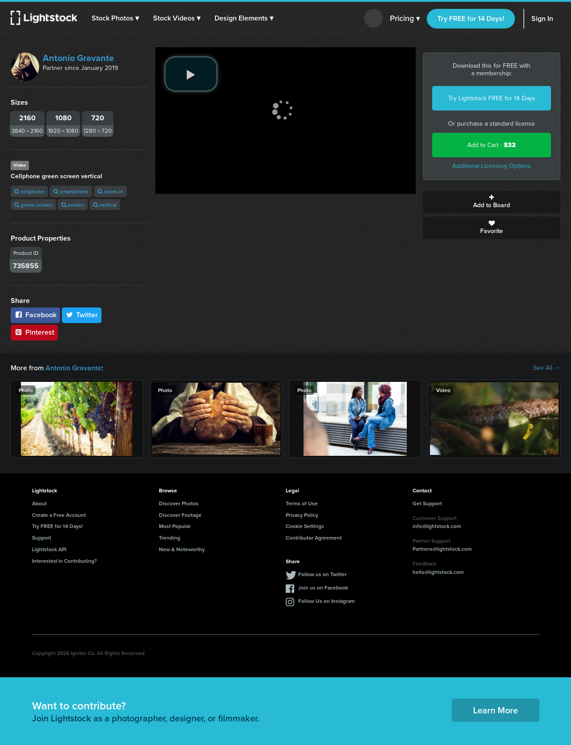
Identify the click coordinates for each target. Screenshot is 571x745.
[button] (115, 18)
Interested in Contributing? (64, 561)
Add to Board (491, 201)
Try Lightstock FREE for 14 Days (491, 98)
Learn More (495, 710)
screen (72, 205)
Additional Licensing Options (491, 166)
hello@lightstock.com (438, 572)
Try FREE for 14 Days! (470, 18)
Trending (169, 537)
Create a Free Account (59, 515)
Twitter (81, 315)
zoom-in (110, 191)
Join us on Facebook (323, 587)
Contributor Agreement (314, 537)
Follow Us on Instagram (326, 601)
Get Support (427, 503)
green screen (33, 205)
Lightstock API (49, 549)
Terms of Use (302, 503)
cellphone (29, 191)
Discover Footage (180, 515)
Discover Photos (178, 503)
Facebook (35, 315)
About (39, 503)
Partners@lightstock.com (442, 549)
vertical (105, 205)
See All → (546, 368)
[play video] (191, 74)
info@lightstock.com (437, 526)
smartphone (71, 191)
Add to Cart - (491, 145)
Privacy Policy (302, 515)
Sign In (542, 18)
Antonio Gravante (78, 58)
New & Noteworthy (182, 549)
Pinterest (34, 332)
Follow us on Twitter (322, 574)
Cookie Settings (305, 526)
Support (41, 537)
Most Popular (174, 526)
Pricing (405, 19)
